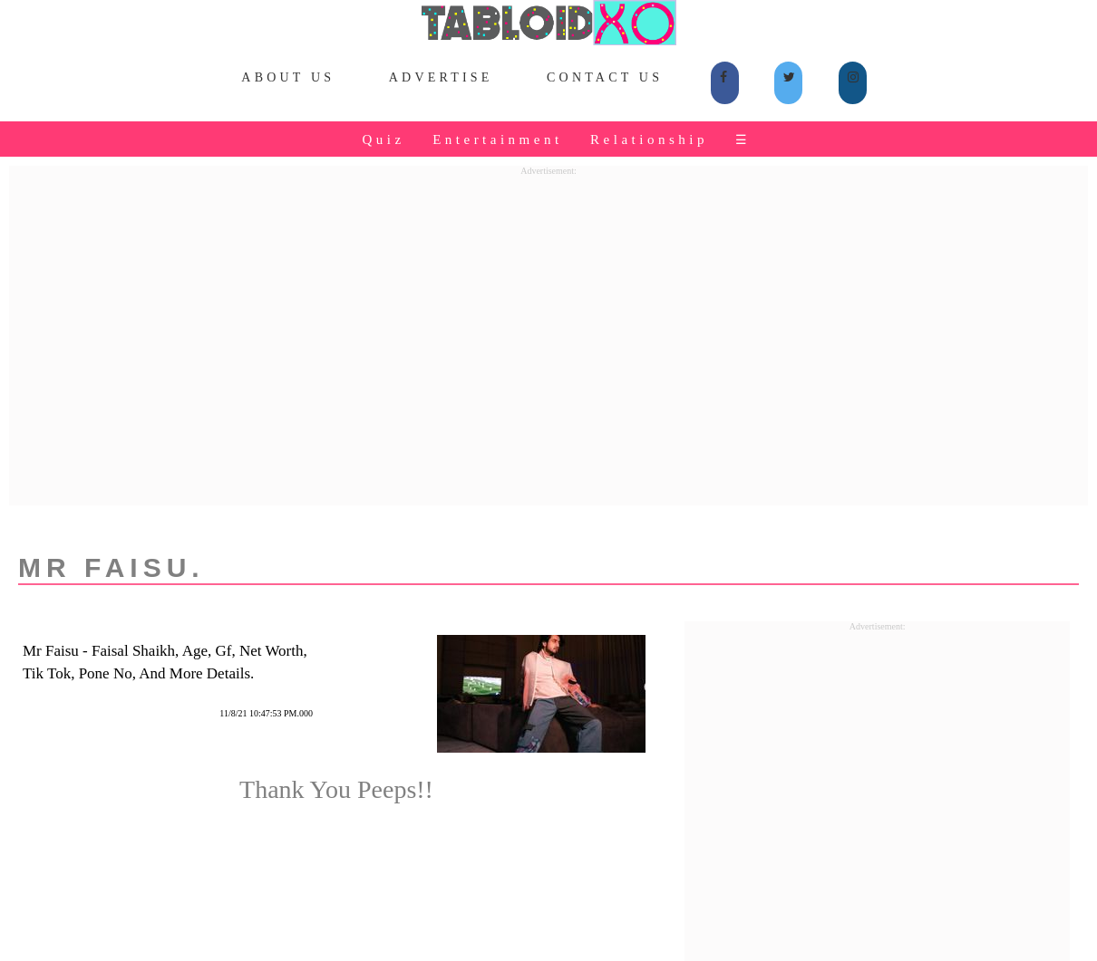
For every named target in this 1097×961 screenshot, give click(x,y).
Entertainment (497, 139)
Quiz (383, 139)
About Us (288, 77)
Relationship (649, 139)
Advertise (441, 77)
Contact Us (605, 77)
